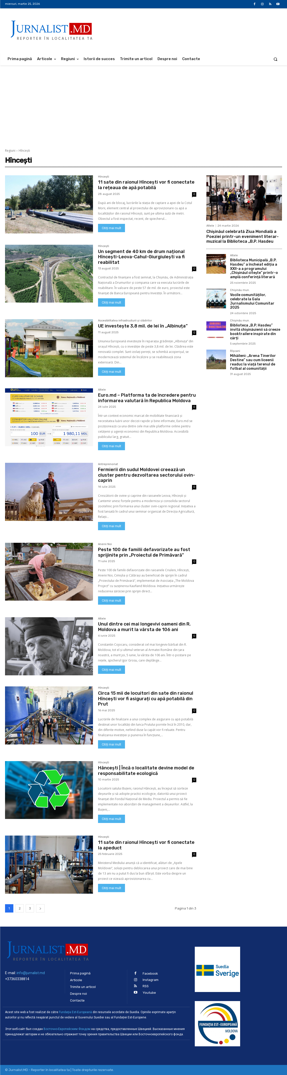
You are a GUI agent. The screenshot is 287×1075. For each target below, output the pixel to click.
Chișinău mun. (240, 290)
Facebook (150, 973)
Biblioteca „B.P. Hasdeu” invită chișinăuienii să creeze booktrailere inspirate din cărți (255, 331)
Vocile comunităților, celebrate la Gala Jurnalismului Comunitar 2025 (252, 301)
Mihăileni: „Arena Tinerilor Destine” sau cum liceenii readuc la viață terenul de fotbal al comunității (253, 362)
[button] (275, 59)
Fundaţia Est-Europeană (75, 1012)
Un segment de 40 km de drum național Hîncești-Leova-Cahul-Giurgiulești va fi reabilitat (141, 257)
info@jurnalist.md (31, 973)
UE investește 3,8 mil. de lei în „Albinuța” (143, 326)
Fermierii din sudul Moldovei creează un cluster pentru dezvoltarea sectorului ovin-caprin (146, 475)
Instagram (150, 980)
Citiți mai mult (111, 228)
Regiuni (10, 150)
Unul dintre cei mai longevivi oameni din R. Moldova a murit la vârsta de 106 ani (144, 626)
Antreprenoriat (108, 464)
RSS (146, 986)
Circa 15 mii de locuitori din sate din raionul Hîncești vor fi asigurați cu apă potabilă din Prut (145, 698)
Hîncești (103, 176)
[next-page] (40, 908)
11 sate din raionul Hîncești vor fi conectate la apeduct (146, 845)
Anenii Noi (105, 544)
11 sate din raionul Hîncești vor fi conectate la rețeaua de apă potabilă (146, 184)
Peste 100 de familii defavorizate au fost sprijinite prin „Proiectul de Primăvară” (144, 552)
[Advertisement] (143, 103)
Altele (102, 389)
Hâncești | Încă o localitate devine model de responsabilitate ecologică (146, 770)
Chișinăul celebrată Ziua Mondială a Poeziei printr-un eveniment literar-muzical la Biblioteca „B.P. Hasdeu (242, 236)
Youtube (149, 993)
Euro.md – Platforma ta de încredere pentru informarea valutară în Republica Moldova (147, 397)
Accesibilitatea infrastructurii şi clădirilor (125, 320)
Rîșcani (235, 351)
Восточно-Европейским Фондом (67, 1029)
